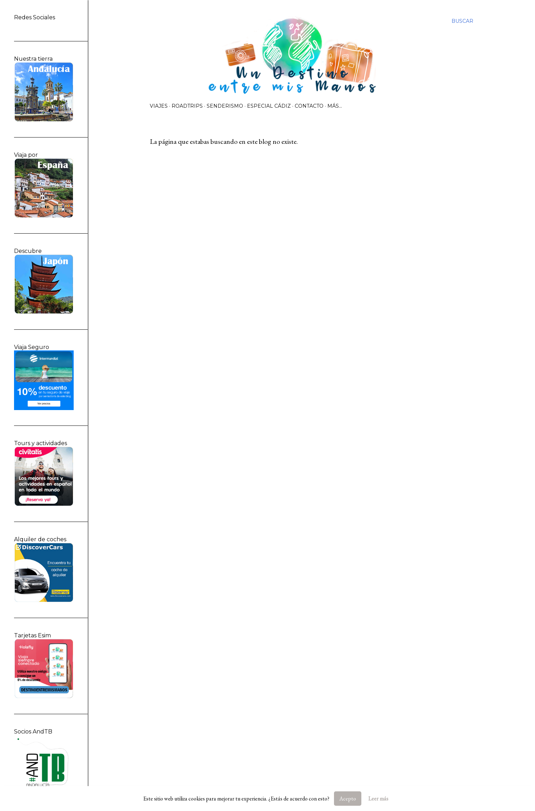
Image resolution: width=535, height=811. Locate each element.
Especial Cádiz (269, 106)
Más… (334, 106)
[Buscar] (462, 21)
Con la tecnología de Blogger (311, 777)
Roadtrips (187, 106)
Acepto (347, 798)
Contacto (309, 106)
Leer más (378, 798)
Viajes (159, 106)
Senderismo (225, 106)
